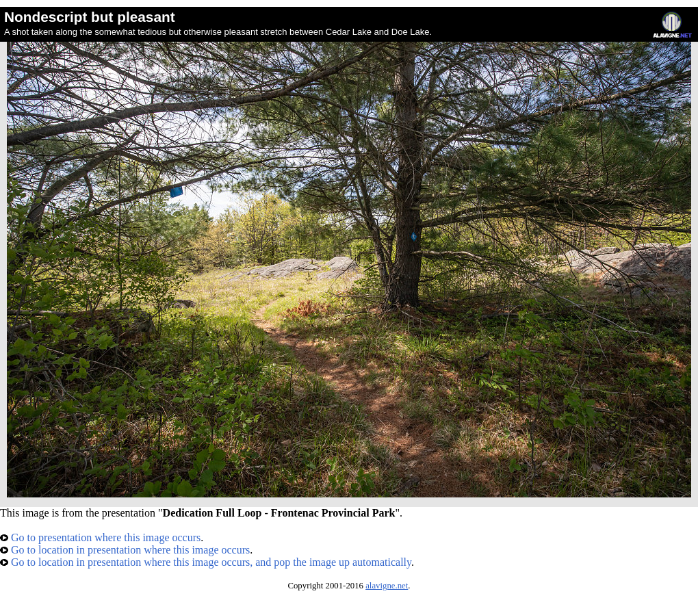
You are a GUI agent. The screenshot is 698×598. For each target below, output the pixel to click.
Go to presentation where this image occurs (100, 537)
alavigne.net (386, 585)
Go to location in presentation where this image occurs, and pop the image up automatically (205, 562)
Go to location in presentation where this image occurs (125, 550)
